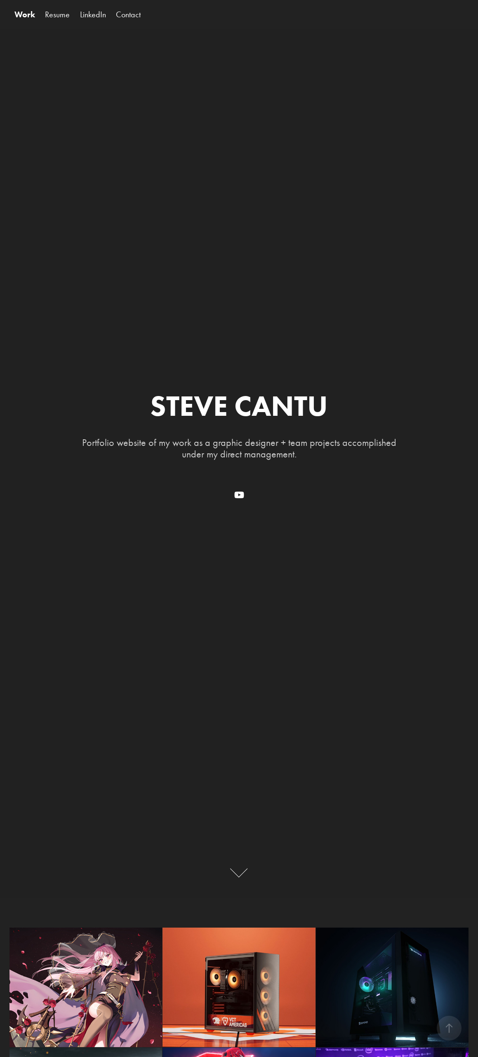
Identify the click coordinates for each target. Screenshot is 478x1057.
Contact (128, 14)
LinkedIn (93, 14)
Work (24, 14)
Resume (57, 14)
